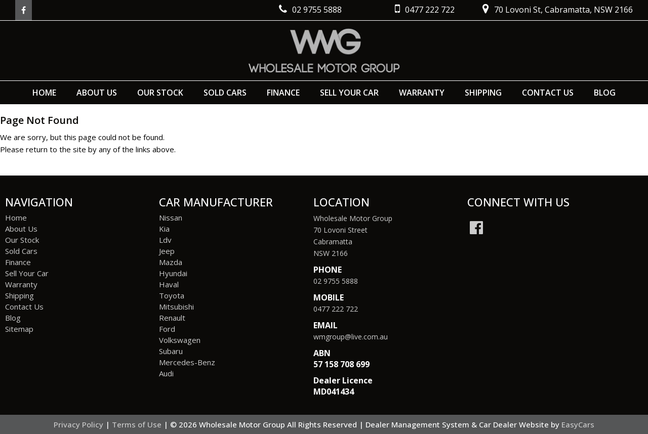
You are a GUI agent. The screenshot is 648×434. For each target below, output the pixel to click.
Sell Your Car (349, 92)
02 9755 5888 (335, 281)
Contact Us (548, 92)
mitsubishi (176, 306)
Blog (605, 92)
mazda (170, 262)
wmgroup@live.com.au (350, 336)
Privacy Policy (79, 424)
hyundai (173, 273)
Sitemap (19, 329)
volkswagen (179, 340)
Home (44, 92)
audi (166, 373)
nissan (170, 217)
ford (167, 329)
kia (164, 229)
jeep (167, 251)
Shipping (483, 92)
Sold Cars (225, 92)
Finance (283, 92)
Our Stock (160, 92)
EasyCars (577, 424)
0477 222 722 (335, 309)
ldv (165, 240)
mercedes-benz (187, 362)
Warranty (421, 92)
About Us (96, 92)
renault (172, 318)
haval (169, 284)
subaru (171, 351)
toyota (171, 295)
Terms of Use (138, 424)
